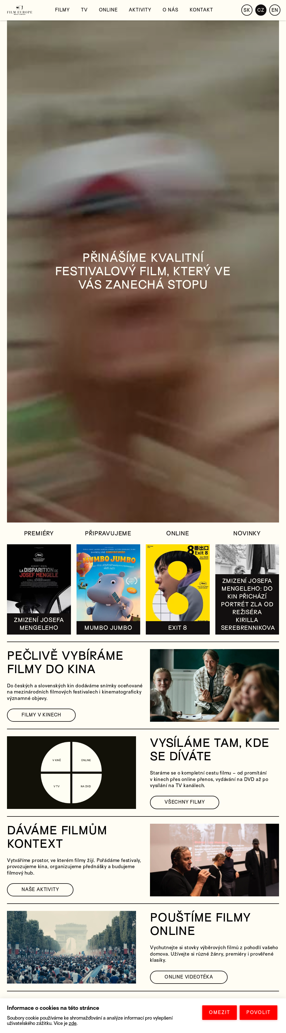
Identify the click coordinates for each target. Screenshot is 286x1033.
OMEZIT (219, 1012)
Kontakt (201, 10)
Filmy (62, 10)
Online (108, 10)
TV (84, 10)
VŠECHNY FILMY (185, 802)
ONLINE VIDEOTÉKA (189, 977)
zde (73, 1023)
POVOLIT (258, 1012)
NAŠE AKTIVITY (40, 889)
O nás (170, 10)
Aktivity (140, 10)
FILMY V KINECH (41, 715)
